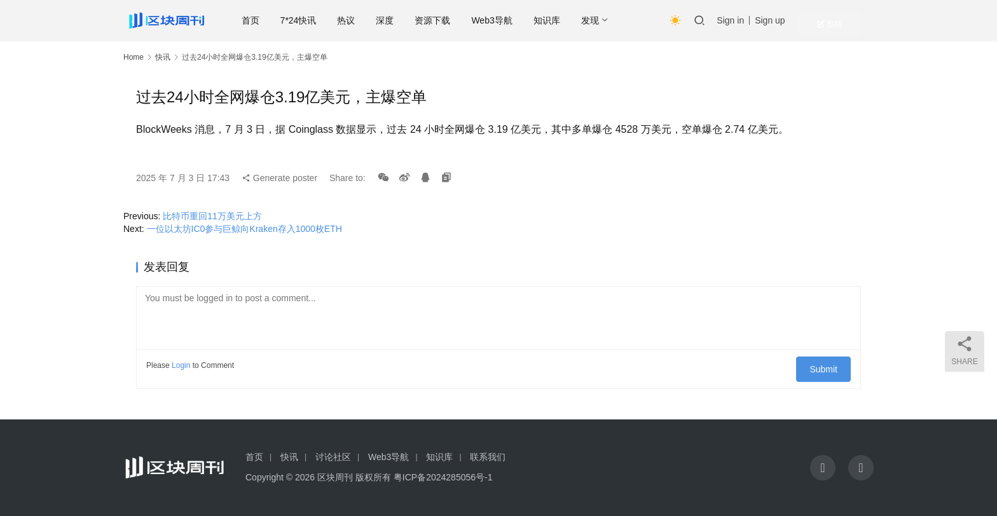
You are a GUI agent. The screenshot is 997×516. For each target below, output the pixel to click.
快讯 (162, 57)
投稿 (851, 20)
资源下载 (463, 20)
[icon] (822, 467)
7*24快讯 (330, 20)
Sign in (763, 20)
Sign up (803, 20)
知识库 (578, 20)
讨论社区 (333, 457)
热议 (377, 20)
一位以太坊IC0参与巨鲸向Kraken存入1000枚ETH (244, 229)
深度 (416, 20)
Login (181, 365)
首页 (282, 20)
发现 (621, 20)
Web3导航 (522, 20)
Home (133, 57)
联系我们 (487, 457)
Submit (829, 365)
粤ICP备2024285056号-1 (443, 477)
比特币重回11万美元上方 (212, 216)
